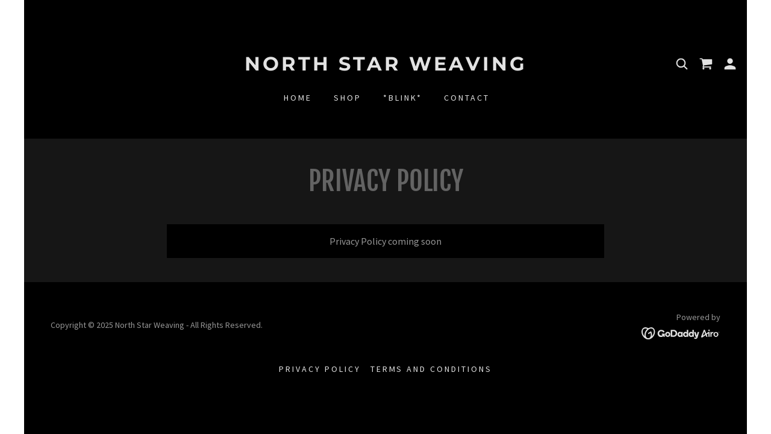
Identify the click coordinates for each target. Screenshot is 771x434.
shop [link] (347, 97)
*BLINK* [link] (402, 97)
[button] (730, 64)
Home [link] (298, 97)
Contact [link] (467, 97)
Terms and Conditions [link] (431, 368)
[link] (385, 67)
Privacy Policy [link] (320, 368)
